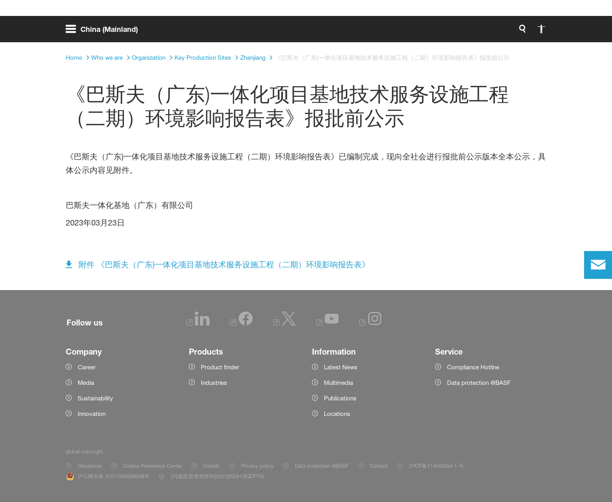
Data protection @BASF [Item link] (322, 466)
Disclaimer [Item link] (90, 466)
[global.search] (438, 32)
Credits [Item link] (211, 466)
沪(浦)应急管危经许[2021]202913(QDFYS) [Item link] (217, 476)
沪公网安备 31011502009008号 (113, 476)
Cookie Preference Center (152, 466)
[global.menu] (105, 32)
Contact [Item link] (379, 466)
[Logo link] (514, 32)
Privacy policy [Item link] (257, 466)
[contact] (598, 265)
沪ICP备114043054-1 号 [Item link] (436, 466)
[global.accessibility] (458, 32)
